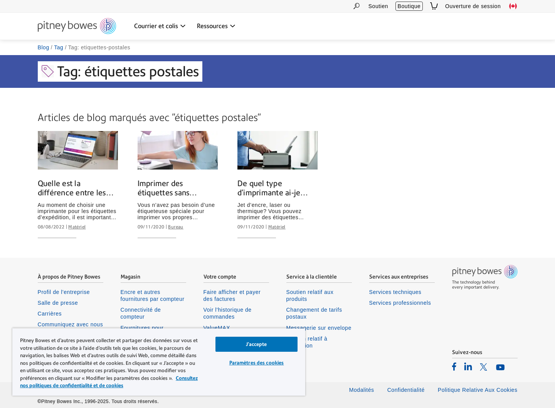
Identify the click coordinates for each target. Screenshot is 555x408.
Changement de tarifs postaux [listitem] (314, 313)
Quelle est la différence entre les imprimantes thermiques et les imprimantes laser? (72, 188)
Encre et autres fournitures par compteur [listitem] (153, 295)
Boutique (409, 6)
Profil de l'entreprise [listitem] (64, 292)
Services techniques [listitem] (395, 292)
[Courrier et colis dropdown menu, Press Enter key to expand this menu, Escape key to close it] (160, 26)
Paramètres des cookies (256, 363)
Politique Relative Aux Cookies (478, 390)
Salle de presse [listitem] (58, 303)
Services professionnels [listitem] (400, 303)
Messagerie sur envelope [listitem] (319, 328)
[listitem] (454, 366)
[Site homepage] (77, 27)
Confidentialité (406, 390)
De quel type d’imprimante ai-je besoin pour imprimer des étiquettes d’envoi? (277, 188)
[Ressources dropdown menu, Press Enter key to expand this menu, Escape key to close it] (216, 26)
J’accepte (256, 344)
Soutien (378, 6)
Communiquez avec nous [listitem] (70, 324)
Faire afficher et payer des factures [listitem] (232, 295)
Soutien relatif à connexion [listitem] (307, 342)
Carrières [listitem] (50, 314)
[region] (158, 362)
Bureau (175, 227)
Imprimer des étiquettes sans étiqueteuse (164, 188)
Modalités (361, 390)
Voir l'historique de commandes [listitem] (228, 313)
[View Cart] (434, 6)
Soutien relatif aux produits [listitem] (310, 295)
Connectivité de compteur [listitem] (141, 313)
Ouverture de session (473, 6)
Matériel (77, 227)
